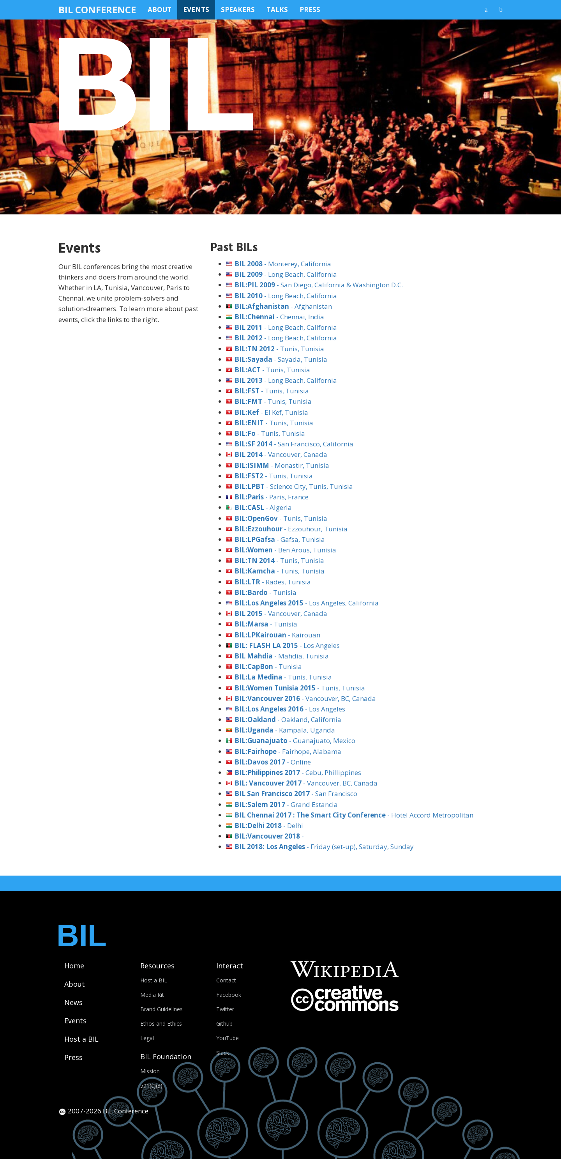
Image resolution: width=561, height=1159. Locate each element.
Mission (150, 1071)
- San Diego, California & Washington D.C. (319, 284)
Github (224, 1023)
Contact (226, 980)
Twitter (225, 1009)
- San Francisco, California (294, 443)
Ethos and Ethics (161, 1023)
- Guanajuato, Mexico (295, 740)
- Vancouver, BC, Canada (305, 698)
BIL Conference (97, 9)
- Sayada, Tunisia (281, 359)
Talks (277, 9)
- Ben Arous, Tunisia (285, 549)
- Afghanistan (283, 306)
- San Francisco (296, 793)
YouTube (227, 1038)
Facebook (228, 994)
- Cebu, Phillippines (298, 772)
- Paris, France (272, 496)
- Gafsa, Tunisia (280, 539)
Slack (222, 1052)
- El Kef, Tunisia (271, 412)
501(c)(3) (151, 1085)
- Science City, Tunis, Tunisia (294, 486)
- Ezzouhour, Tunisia (291, 528)
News (73, 1002)
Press (310, 9)
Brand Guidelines (161, 1009)
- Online (273, 761)
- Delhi (269, 825)
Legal (147, 1038)
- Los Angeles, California (307, 602)
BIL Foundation (165, 1056)
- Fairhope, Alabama (288, 751)
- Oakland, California (288, 719)
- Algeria (263, 507)
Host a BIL (81, 1039)
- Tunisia (265, 592)
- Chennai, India (279, 316)
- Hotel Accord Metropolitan (354, 814)
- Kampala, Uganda (285, 729)
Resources (157, 965)
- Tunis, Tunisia (279, 348)
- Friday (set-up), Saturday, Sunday (324, 846)
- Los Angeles (287, 645)
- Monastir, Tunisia (282, 465)
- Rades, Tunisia (273, 581)
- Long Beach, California (286, 274)
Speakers (238, 9)
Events (196, 9)
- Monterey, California (283, 263)
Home (74, 965)
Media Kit (152, 994)
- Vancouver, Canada (281, 454)
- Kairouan (277, 634)
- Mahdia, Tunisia (282, 655)
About (159, 9)
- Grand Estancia (286, 804)
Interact (229, 965)
